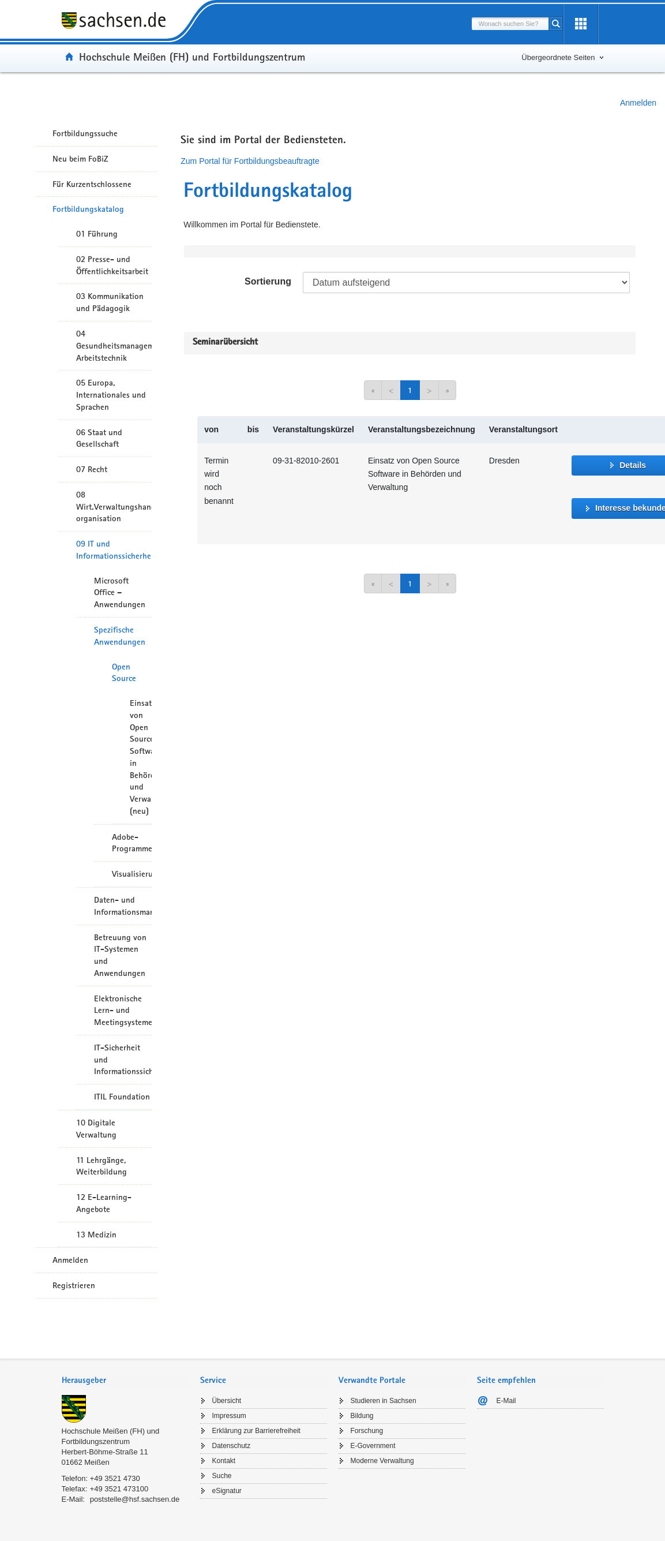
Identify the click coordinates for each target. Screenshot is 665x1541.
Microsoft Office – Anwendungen (119, 592)
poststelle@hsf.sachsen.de (135, 1499)
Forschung (367, 1431)
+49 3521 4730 (115, 1478)
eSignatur (227, 1491)
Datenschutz (231, 1446)
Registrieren (73, 1285)
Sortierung (268, 281)
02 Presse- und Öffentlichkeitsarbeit (112, 265)
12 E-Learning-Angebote (104, 1203)
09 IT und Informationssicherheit (114, 549)
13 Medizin (96, 1234)
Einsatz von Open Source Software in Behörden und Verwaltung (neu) (141, 757)
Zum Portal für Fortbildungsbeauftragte (250, 161)
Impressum (229, 1416)
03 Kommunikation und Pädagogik (110, 302)
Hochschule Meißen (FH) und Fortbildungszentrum (192, 56)
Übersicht (227, 1401)
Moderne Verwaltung (382, 1461)
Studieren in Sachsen (383, 1401)
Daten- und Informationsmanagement (123, 906)
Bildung (362, 1416)
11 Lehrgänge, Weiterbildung (101, 1166)
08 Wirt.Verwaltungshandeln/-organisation (114, 506)
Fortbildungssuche (85, 133)
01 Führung (97, 234)
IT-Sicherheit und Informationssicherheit (123, 1059)
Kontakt (224, 1461)
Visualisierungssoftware (132, 874)
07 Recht (91, 469)
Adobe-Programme (132, 843)
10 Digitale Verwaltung (96, 1128)
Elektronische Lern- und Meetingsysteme (123, 1010)
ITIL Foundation (122, 1096)
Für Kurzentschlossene (92, 184)
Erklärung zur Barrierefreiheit (256, 1431)
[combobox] (510, 24)
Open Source (124, 672)
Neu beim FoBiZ (80, 159)
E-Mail (506, 1401)
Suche (222, 1476)
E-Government (373, 1446)
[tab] (125, 1381)
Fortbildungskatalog (88, 209)
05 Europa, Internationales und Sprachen (111, 394)
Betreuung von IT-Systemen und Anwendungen (120, 955)
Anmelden (638, 102)
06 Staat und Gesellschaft (99, 438)
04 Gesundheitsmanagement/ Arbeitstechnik (114, 345)
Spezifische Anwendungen (119, 635)
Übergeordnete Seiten (558, 57)
